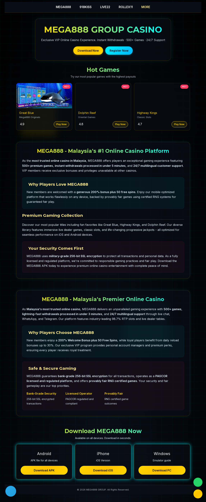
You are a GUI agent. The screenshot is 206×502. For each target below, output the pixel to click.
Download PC (161, 470)
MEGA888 (63, 7)
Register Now (119, 50)
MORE (145, 7)
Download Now (88, 50)
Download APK (44, 470)
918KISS (86, 7)
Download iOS (103, 470)
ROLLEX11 (126, 7)
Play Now (61, 124)
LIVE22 (105, 7)
